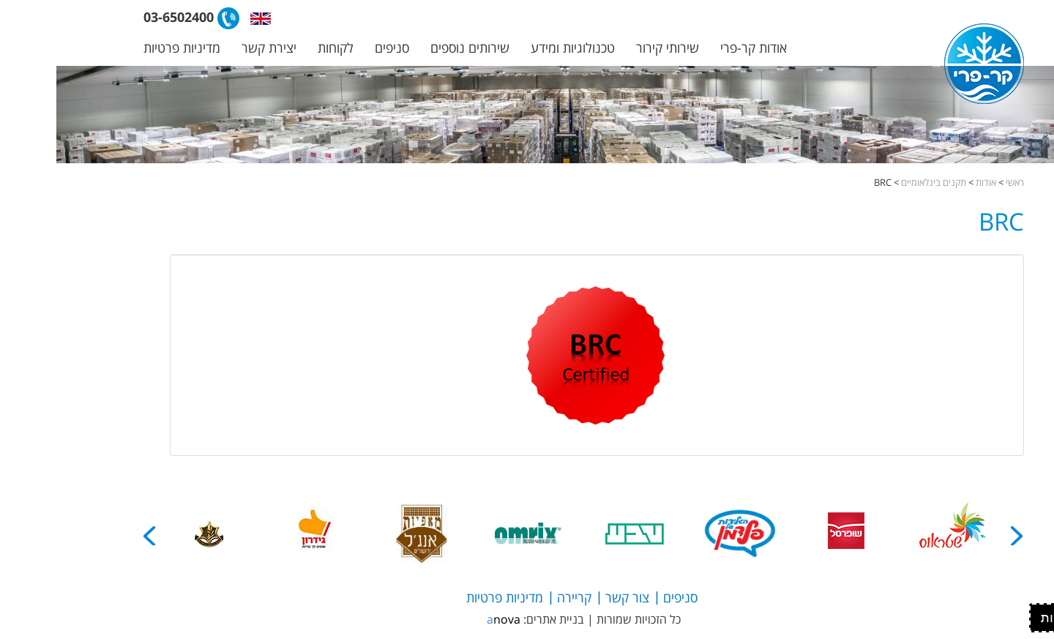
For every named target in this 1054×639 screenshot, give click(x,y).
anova (447, 619)
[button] (204, 18)
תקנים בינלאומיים (877, 182)
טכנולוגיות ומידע (516, 47)
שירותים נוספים (413, 47)
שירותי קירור (611, 47)
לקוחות (279, 47)
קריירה (518, 597)
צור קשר (571, 597)
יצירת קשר (212, 47)
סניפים (335, 47)
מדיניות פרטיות (125, 47)
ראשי (958, 182)
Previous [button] (961, 535)
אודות (929, 182)
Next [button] (93, 535)
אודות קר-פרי (697, 47)
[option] (896, 534)
